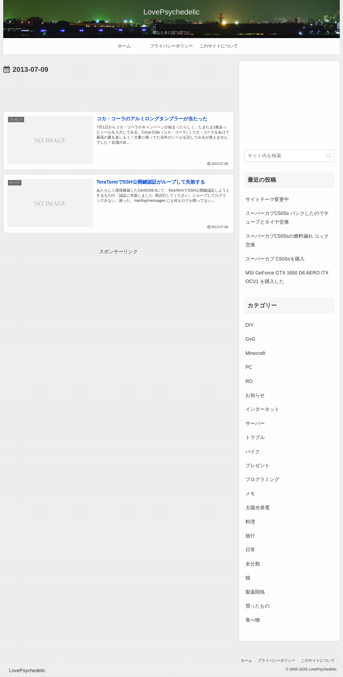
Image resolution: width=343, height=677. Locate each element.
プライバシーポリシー (276, 660)
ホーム (246, 660)
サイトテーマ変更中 (267, 199)
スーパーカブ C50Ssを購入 (275, 259)
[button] (329, 155)
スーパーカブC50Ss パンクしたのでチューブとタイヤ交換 (287, 218)
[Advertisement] (118, 91)
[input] (289, 156)
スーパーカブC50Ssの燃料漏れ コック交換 (287, 240)
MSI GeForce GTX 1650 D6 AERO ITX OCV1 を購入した (287, 277)
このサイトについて (318, 660)
